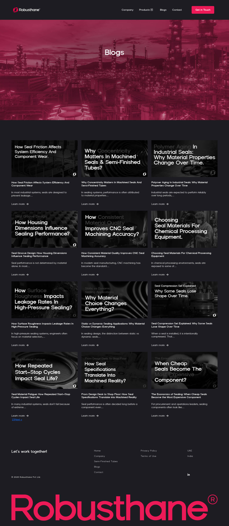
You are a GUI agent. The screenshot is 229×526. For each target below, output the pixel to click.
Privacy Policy (149, 450)
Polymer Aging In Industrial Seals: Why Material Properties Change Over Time (179, 184)
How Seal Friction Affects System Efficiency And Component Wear (40, 184)
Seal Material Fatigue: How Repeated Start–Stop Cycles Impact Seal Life (40, 396)
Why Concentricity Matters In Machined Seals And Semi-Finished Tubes (111, 184)
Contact (177, 9)
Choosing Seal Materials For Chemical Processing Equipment (181, 255)
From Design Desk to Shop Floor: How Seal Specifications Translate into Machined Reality (109, 396)
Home (97, 450)
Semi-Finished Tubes (106, 461)
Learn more (19, 203)
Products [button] (146, 9)
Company (127, 9)
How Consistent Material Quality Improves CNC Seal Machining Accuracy (112, 255)
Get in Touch (202, 9)
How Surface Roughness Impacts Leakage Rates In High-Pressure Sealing (42, 325)
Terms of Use (148, 456)
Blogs (163, 9)
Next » (18, 419)
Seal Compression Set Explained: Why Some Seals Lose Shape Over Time (181, 325)
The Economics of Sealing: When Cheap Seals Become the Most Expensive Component (179, 396)
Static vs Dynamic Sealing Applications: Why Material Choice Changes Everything (113, 325)
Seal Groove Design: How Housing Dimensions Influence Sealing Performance (39, 255)
